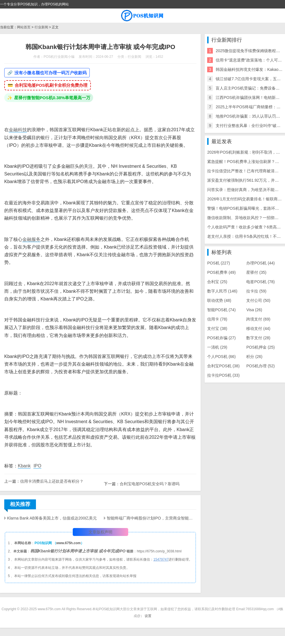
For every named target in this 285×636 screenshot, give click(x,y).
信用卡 (217, 319)
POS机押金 (260, 347)
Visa (254, 310)
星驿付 (256, 272)
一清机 (217, 347)
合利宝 (217, 281)
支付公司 (258, 300)
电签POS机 (260, 281)
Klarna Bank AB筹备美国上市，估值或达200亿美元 (52, 518)
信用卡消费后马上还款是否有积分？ (51, 481)
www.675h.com (68, 543)
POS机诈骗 (221, 338)
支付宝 (217, 328)
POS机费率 (221, 272)
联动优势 (219, 300)
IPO (37, 465)
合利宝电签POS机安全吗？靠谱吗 (150, 484)
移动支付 (258, 328)
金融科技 (18, 129)
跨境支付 (258, 319)
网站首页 (24, 27)
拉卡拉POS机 (223, 375)
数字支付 (258, 338)
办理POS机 (260, 263)
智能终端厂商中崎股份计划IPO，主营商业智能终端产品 (152, 518)
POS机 (218, 263)
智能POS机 (221, 310)
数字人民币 (222, 291)
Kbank (24, 465)
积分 (254, 356)
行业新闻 (41, 27)
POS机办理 (260, 366)
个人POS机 (221, 356)
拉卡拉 (256, 291)
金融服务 (31, 239)
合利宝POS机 (223, 366)
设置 (148, 616)
